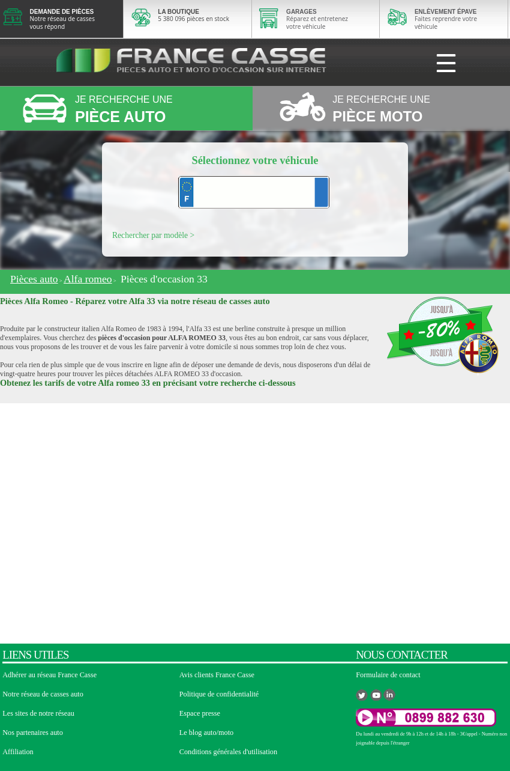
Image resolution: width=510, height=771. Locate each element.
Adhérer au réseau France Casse (49, 675)
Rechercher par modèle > (153, 235)
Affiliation (17, 752)
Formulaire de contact (388, 675)
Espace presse (199, 713)
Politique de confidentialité (219, 694)
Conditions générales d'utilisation (228, 752)
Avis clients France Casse (216, 675)
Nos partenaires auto (32, 732)
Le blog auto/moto (206, 732)
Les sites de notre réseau (38, 713)
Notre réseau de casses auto (42, 694)
